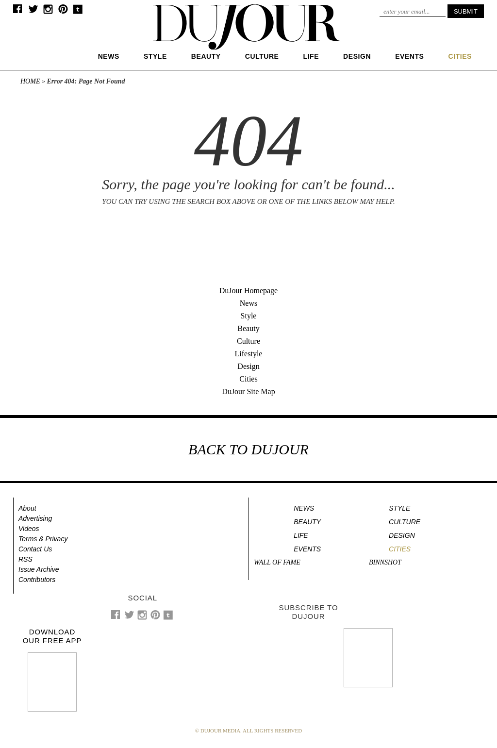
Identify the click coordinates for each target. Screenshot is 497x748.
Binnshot (385, 562)
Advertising (35, 518)
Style (155, 56)
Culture (262, 56)
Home (30, 81)
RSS (25, 559)
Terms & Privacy (42, 539)
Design (357, 56)
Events (409, 56)
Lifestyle (249, 353)
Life (311, 56)
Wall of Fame (277, 562)
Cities (248, 379)
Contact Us (35, 549)
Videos (28, 528)
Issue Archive (38, 569)
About (27, 508)
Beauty (206, 56)
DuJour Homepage (248, 290)
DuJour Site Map (248, 391)
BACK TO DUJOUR (248, 449)
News (108, 56)
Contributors (36, 579)
